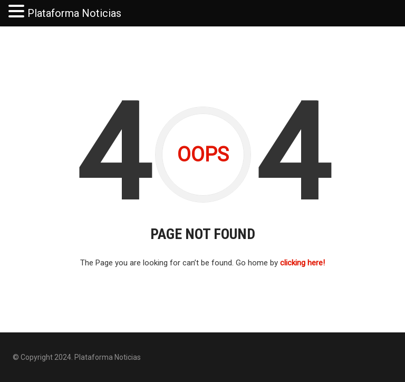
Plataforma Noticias (74, 13)
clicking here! (302, 263)
